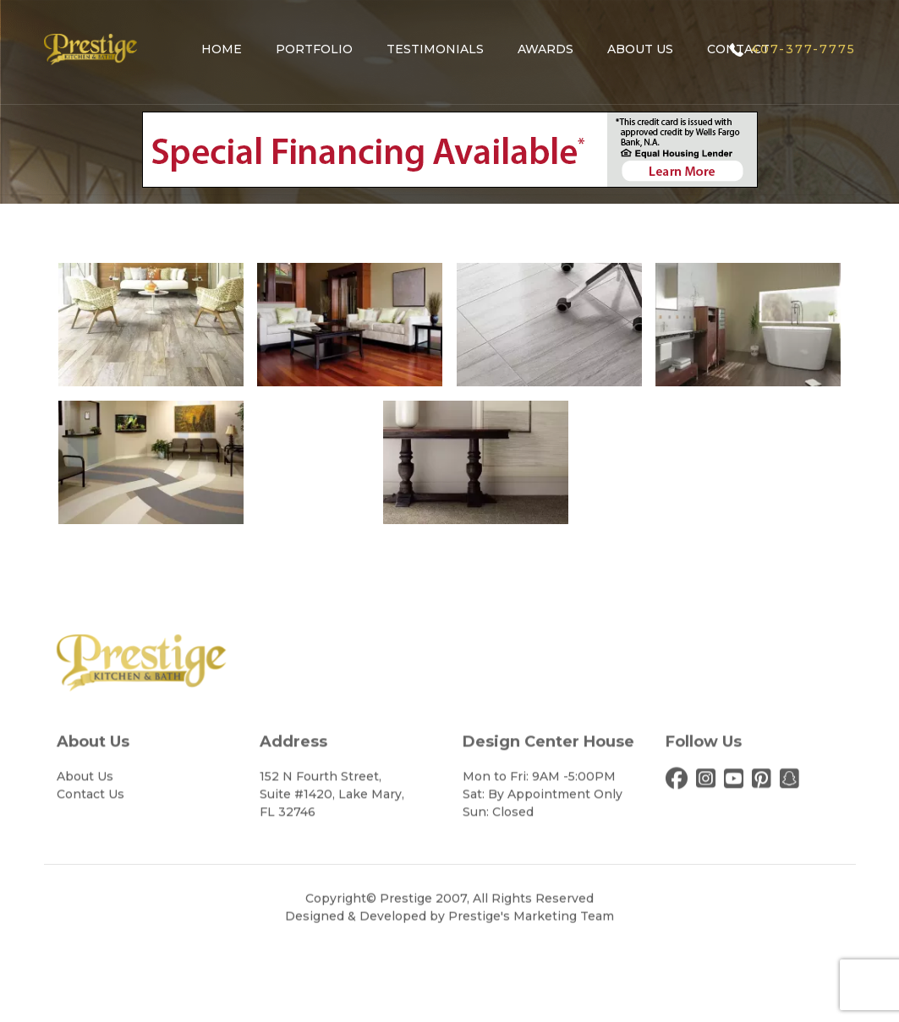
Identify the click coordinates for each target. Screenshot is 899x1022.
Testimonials (435, 49)
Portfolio (314, 49)
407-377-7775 (803, 49)
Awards (545, 49)
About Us (640, 49)
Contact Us (90, 842)
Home (221, 49)
